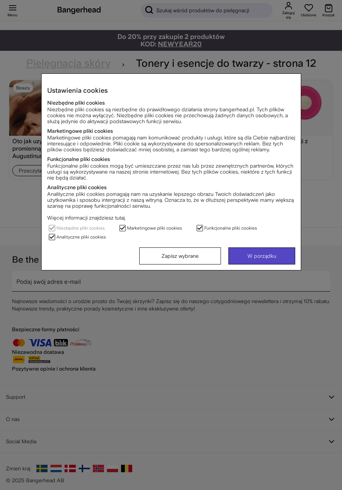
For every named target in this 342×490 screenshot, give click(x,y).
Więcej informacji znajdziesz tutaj (86, 218)
